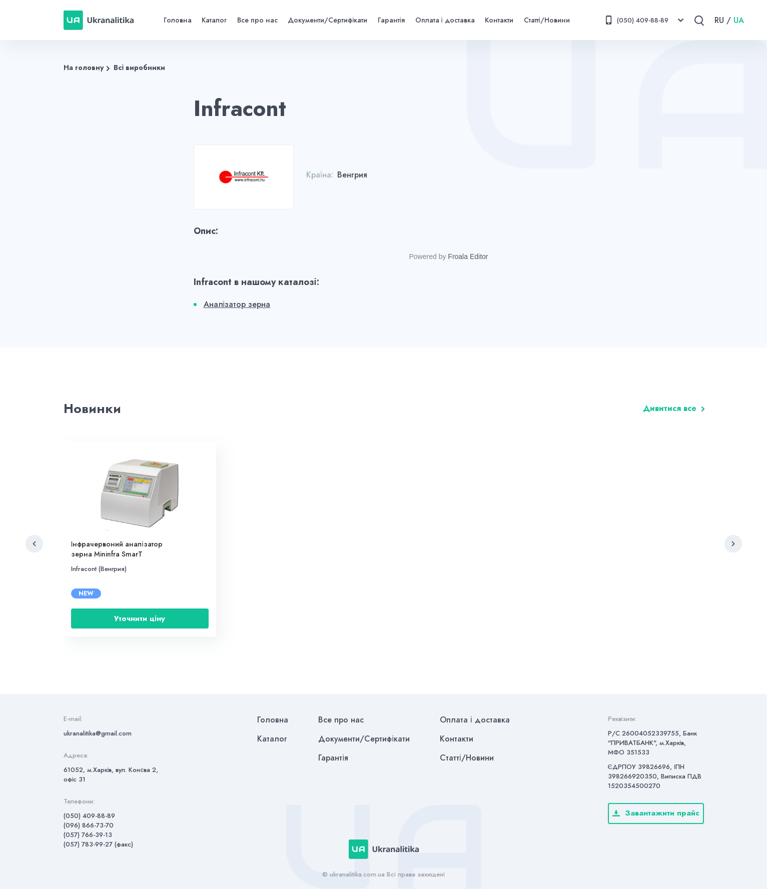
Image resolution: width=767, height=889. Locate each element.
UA (738, 20)
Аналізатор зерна (237, 304)
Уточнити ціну (139, 618)
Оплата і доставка (445, 20)
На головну (84, 67)
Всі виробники (140, 67)
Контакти (499, 20)
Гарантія (391, 20)
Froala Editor (468, 256)
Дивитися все (669, 408)
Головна (178, 20)
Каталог (214, 20)
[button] (34, 543)
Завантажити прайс (655, 813)
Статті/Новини (547, 20)
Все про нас (257, 20)
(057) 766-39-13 (88, 835)
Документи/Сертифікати (327, 20)
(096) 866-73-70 (89, 825)
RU (719, 20)
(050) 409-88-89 (89, 815)
